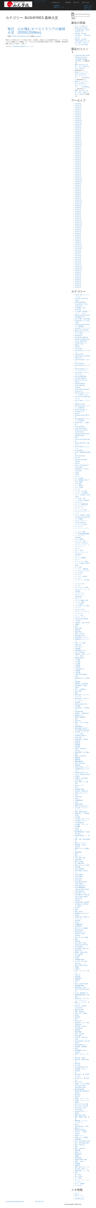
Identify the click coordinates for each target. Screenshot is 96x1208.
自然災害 (77, 1070)
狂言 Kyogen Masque (81, 983)
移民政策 (77, 1030)
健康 (76, 693)
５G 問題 (78, 1178)
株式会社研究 (79, 930)
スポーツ (77, 548)
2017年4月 (78, 259)
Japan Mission (79, 354)
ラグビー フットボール (82, 611)
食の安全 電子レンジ (81, 1169)
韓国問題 (77, 1163)
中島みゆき (78, 645)
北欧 (76, 719)
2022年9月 (78, 146)
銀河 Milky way (80, 1145)
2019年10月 (78, 204)
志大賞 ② (78, 830)
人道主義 (77, 672)
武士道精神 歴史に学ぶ (82, 948)
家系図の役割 (79, 804)
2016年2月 (78, 285)
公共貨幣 (77, 706)
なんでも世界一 (79, 478)
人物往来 (77, 667)
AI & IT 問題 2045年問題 (82, 319)
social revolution (79, 426)
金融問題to (78, 1139)
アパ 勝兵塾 (79, 485)
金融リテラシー (79, 1135)
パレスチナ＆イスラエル (82, 570)
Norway (77, 382)
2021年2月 (78, 174)
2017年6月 (78, 255)
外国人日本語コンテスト (82, 767)
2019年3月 (78, 216)
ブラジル (77, 585)
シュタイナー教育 (80, 532)
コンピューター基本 (81, 524)
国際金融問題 (79, 761)
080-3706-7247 (39, 1201)
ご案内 (77, 474)
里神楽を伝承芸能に (81, 1130)
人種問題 (77, 670)
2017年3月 (78, 261)
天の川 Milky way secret (82, 774)
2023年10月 (78, 124)
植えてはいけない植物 (81, 937)
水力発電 (77, 956)
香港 (77, 1172)
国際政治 (77, 757)
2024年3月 (78, 116)
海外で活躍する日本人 (81, 965)
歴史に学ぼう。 (79, 950)
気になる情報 (79, 954)
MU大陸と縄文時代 (80, 378)
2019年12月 (78, 200)
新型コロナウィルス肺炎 (82, 865)
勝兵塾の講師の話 (80, 717)
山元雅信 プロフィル (81, 824)
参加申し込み (88, 5)
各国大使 (77, 741)
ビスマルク (79, 574)
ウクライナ (78, 502)
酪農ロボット (79, 1128)
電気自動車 (78, 1157)
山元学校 (77, 817)
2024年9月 (78, 107)
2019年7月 (78, 209)
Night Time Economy (81, 380)
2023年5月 (78, 133)
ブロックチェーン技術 (81, 587)
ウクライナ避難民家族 (81, 504)
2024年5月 (78, 113)
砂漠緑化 (77, 1017)
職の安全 (77, 1063)
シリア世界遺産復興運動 (82, 533)
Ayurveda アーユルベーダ (82, 328)
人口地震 (77, 661)
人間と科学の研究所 (81, 674)
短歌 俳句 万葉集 (81, 1013)
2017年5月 (78, 257)
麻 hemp (78, 1174)
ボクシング (78, 598)
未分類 (77, 915)
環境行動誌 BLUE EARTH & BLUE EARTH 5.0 (82, 989)
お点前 (77, 472)
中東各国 (77, 648)
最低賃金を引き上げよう (82, 913)
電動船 (77, 1156)
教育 (76, 854)
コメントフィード (80, 1197)
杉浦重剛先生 (79, 924)
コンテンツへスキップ (40, 1)
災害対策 (77, 976)
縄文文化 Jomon (80, 1057)
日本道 (77, 907)
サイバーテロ (79, 526)
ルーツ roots (79, 615)
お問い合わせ (85, 2)
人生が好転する (79, 669)
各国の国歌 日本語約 (81, 739)
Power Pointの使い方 (81, 409)
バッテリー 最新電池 (81, 569)
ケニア (77, 513)
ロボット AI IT (80, 617)
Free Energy (78, 348)
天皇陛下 (77, 776)
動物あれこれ (79, 715)
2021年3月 (78, 172)
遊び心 (77, 1124)
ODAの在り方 (79, 391)
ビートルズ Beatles (81, 576)
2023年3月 (78, 137)
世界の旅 (77, 630)
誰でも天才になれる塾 (81, 1106)
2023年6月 (78, 131)
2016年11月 (78, 268)
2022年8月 (78, 148)
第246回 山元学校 (80, 33)
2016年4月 (78, 281)
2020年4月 (78, 192)
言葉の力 (77, 1096)
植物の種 (77, 941)
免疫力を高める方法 (81, 704)
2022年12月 (78, 142)
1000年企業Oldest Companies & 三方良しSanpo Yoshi (81, 304)
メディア (77, 607)
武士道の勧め (79, 946)
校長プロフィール (59, 7)
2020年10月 (78, 181)
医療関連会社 (79, 726)
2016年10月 (78, 270)
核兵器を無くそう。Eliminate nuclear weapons (81, 933)
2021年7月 (78, 165)
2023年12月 (78, 120)
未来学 (77, 922)
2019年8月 (78, 207)
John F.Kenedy (79, 363)
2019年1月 (78, 220)
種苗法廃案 (78, 1032)
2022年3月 (78, 157)
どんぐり (77, 476)
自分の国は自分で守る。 (82, 1067)
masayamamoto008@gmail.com (15, 1201)
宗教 (76, 802)
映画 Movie (78, 911)
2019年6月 (78, 211)
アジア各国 (78, 483)
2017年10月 (78, 248)
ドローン (77, 559)
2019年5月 (78, 213)
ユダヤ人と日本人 (80, 609)
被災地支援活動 (79, 1089)
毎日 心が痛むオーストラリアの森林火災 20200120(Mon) (36, 30)
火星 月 (77, 974)
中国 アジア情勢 (80, 643)
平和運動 (77, 826)
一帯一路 (77, 620)
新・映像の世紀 (79, 863)
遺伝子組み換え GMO (81, 1126)
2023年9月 (78, 126)
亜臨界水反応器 (79, 657)
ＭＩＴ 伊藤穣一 (80, 1183)
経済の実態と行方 (80, 1045)
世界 (76, 626)
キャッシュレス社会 (81, 509)
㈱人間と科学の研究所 (81, 619)
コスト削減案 (79, 519)
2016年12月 (78, 266)
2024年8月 (78, 109)
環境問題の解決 (79, 985)
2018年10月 (78, 226)
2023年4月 (78, 135)
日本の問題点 (79, 876)
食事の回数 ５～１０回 (82, 1170)
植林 (76, 939)
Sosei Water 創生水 (80, 428)
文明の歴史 (78, 859)
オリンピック (79, 507)
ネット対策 (78, 567)
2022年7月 (78, 150)
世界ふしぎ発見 (79, 633)
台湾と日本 (78, 737)
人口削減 (77, 659)
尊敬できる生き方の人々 (82, 806)
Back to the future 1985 (81, 330)
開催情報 (68, 2)
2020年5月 (78, 191)
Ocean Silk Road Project (82, 389)
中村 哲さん (79, 646)
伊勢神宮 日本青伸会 (81, 683)
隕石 (76, 1146)
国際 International (80, 756)
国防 (77, 754)
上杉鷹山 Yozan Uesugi (82, 622)
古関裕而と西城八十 (81, 735)
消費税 (77, 967)
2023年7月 (78, 129)
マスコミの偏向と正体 (81, 600)
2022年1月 (78, 161)
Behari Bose (78, 335)
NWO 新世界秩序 (80, 383)
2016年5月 (78, 279)
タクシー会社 (79, 550)
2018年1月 (78, 242)
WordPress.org (79, 1198)
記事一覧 (76, 2)
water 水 (77, 463)
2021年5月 (78, 168)
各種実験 (77, 745)
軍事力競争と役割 (80, 1115)
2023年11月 (78, 122)
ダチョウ (77, 556)
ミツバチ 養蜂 (79, 602)
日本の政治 (78, 880)
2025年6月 (78, 104)
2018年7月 (78, 231)
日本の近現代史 (79, 891)
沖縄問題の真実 (79, 959)
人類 (76, 676)
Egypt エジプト (79, 345)
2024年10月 (78, 105)
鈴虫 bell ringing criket (82, 1143)
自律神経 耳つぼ (80, 1069)
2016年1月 (78, 287)
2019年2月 (78, 218)
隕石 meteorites (80, 1148)
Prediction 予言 (79, 411)
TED (76, 437)
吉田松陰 (77, 746)
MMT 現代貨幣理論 (80, 376)
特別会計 (77, 980)
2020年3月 (78, 194)
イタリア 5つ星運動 (81, 493)
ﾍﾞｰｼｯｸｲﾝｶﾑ (78, 1185)
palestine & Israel (80, 404)
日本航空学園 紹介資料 (82, 902)
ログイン (77, 1193)
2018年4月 (78, 237)
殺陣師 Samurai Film (81, 952)
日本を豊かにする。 (81, 893)
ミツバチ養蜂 (79, 604)
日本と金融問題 (79, 869)
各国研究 (77, 743)
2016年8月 (78, 274)
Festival (77, 346)
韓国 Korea (79, 1161)
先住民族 (77, 702)
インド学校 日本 (80, 498)
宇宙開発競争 (79, 800)
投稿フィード (79, 1195)
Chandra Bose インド (81, 343)
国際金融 (77, 759)
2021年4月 (78, 170)
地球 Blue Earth (80, 763)
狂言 (77, 982)
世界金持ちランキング (81, 637)
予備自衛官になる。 (81, 650)
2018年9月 (78, 228)
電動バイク (78, 1152)
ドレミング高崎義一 (81, 557)
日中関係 (77, 867)
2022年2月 (78, 159)
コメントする (30, 46)
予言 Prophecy (80, 652)
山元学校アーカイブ (81, 820)
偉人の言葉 (78, 691)
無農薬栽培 (78, 978)
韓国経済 (77, 1165)
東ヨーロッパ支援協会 (81, 928)
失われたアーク (79, 785)
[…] (25, 43)
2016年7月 (78, 276)
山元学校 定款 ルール (82, 819)
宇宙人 (77, 798)
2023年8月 (78, 128)
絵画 (76, 1048)
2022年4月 (78, 155)
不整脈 (77, 624)
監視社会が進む (79, 1009)
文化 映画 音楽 (80, 857)
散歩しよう (78, 856)
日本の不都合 (79, 874)
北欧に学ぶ (78, 720)
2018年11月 (78, 224)
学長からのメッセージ (81, 793)
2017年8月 (78, 252)
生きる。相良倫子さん (81, 993)
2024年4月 (78, 115)
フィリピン (78, 578)
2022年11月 (78, 144)
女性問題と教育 (79, 789)
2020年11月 (78, 179)
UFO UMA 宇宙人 (80, 456)
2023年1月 (78, 141)
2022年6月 (78, 152)
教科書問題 (78, 852)
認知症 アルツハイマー (82, 1098)
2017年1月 (78, 265)
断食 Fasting (79, 861)
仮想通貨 (77, 682)
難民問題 (77, 1150)
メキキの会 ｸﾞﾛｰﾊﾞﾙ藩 (82, 606)
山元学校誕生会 (79, 822)
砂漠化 (77, 1015)
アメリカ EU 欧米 (81, 491)
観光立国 (77, 1095)
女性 (76, 787)
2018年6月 (78, 233)
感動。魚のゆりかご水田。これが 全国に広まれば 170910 (82, 66)
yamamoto (38, 36)
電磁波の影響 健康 (81, 1159)
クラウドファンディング (82, 511)
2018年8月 (78, 229)
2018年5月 (78, 235)
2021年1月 (78, 176)
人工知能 (77, 663)
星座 (76, 909)
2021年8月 (78, 163)
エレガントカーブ (80, 506)
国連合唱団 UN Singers (82, 752)
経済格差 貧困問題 (81, 1046)
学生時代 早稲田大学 (81, 791)
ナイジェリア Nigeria (81, 561)
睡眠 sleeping (79, 1011)
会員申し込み (88, 7)
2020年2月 (78, 196)
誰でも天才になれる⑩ (81, 1104)
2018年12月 (78, 222)
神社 (76, 1019)
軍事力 (77, 1113)
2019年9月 (78, 205)
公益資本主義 (79, 711)
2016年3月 (78, 283)
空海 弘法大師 (79, 1033)
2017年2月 (78, 263)
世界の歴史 (78, 632)
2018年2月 (78, 241)
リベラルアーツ (79, 613)
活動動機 (56, 5)
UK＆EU (78, 457)
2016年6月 (78, 278)
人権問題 (77, 665)
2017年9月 (78, 250)
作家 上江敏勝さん (81, 689)
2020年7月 (78, 187)
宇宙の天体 (78, 796)
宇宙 (76, 795)
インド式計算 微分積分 (82, 500)
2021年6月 (78, 166)
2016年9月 (78, 272)
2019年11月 (78, 202)
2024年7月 (78, 111)
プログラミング (79, 593)
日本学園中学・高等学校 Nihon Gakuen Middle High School (83, 896)
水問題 (77, 957)
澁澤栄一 (77, 969)
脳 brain (77, 1065)
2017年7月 (78, 254)
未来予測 (77, 920)
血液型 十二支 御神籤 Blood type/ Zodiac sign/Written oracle (83, 1085)
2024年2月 (78, 118)
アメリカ (77, 489)
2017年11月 (78, 246)
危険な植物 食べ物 (81, 728)
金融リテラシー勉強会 (81, 1137)
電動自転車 (78, 1154)
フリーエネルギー (80, 583)
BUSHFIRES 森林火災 (19, 46)
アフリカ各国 (79, 487)
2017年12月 (78, 244)
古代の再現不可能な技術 (82, 730)
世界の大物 (78, 628)
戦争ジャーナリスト (81, 843)
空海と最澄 (78, 1035)
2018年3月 (78, 239)
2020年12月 (78, 178)
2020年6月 (78, 189)
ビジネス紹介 (79, 572)
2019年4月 (78, 215)
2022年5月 (78, 154)
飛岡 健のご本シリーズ (82, 1167)
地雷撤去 (77, 765)
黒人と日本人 (79, 1176)
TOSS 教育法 (79, 450)
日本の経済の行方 (80, 885)
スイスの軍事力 (79, 539)
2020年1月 (78, 198)
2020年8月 (78, 185)
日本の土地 (78, 878)
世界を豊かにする (80, 635)
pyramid (77, 413)
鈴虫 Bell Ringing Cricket (82, 1141)
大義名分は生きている (81, 772)
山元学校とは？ (56, 2)
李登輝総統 (78, 926)
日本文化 (77, 900)
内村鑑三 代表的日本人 (82, 713)
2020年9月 (78, 183)
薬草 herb (78, 1082)
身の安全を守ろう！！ (81, 1111)
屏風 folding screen (81, 811)
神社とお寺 (78, 1020)
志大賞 (77, 828)
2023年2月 (78, 139)
